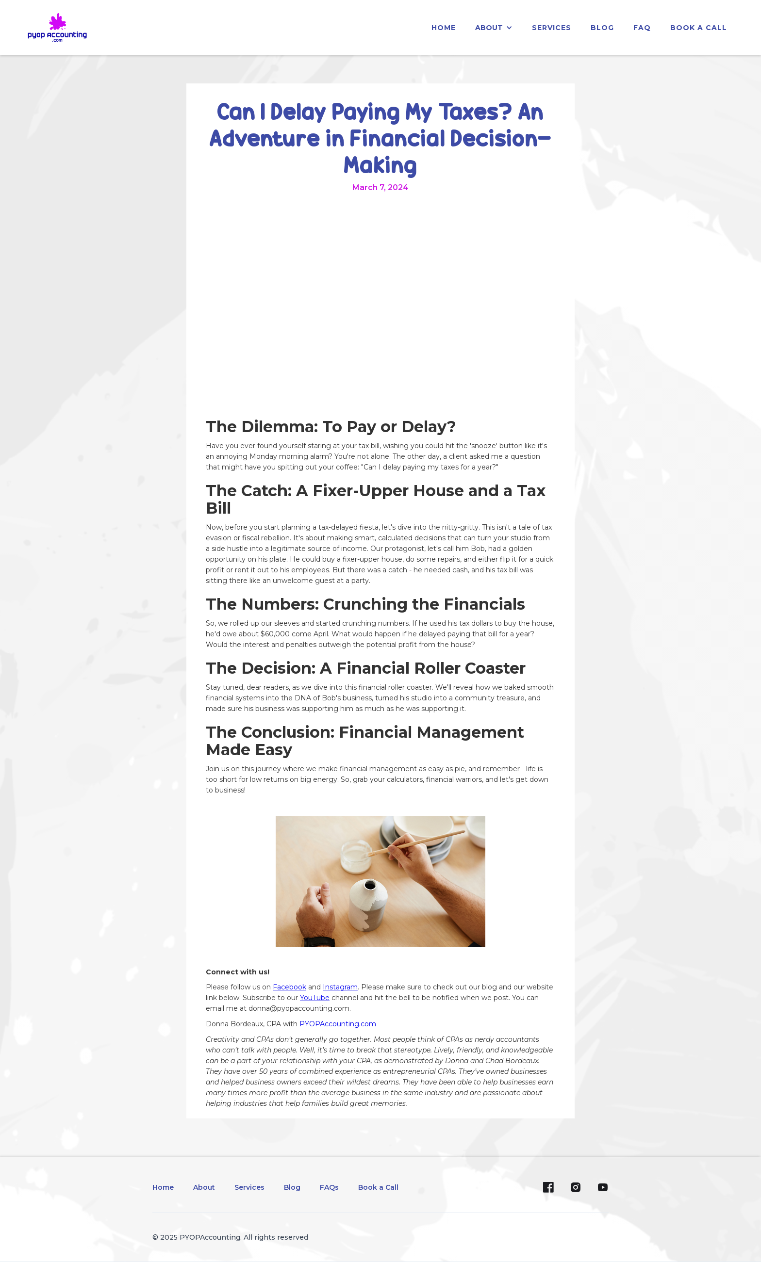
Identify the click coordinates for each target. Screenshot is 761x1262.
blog (602, 27)
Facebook (289, 987)
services (551, 27)
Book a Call (698, 27)
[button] (493, 27)
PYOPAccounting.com (337, 1023)
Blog (292, 1187)
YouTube (315, 997)
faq (642, 27)
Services (249, 1187)
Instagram (340, 987)
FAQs (329, 1187)
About (204, 1187)
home (443, 27)
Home (163, 1187)
